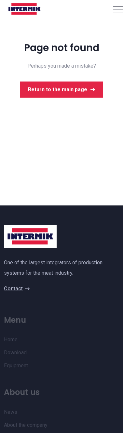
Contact (17, 289)
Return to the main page (61, 91)
